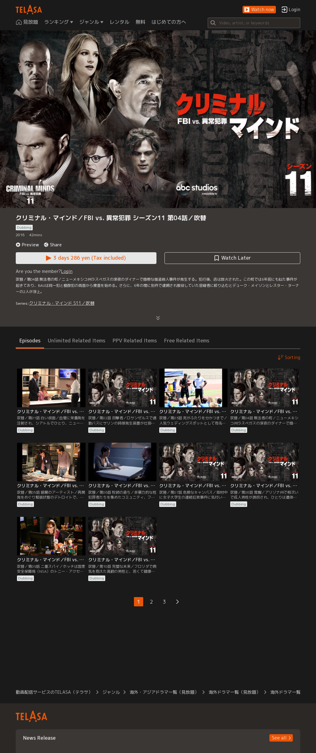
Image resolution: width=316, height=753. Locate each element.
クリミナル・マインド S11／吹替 (61, 303)
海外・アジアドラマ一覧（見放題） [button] (164, 692)
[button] (259, 10)
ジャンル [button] (111, 692)
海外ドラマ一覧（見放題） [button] (234, 692)
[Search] (254, 23)
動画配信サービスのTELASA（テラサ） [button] (54, 692)
